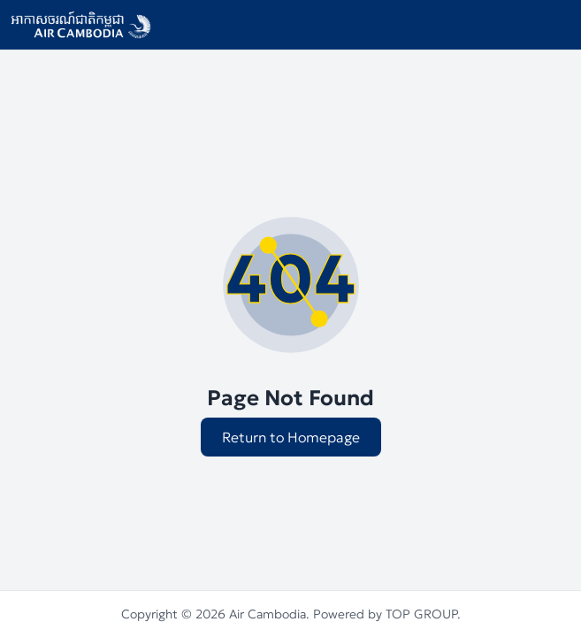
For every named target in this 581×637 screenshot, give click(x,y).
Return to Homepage (291, 437)
